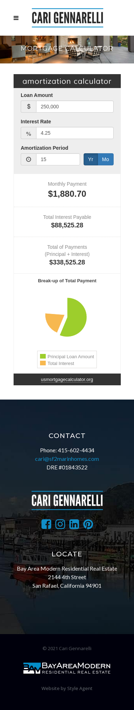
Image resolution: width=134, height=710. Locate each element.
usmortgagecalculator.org (67, 379)
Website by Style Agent (67, 688)
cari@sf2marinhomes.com (67, 458)
